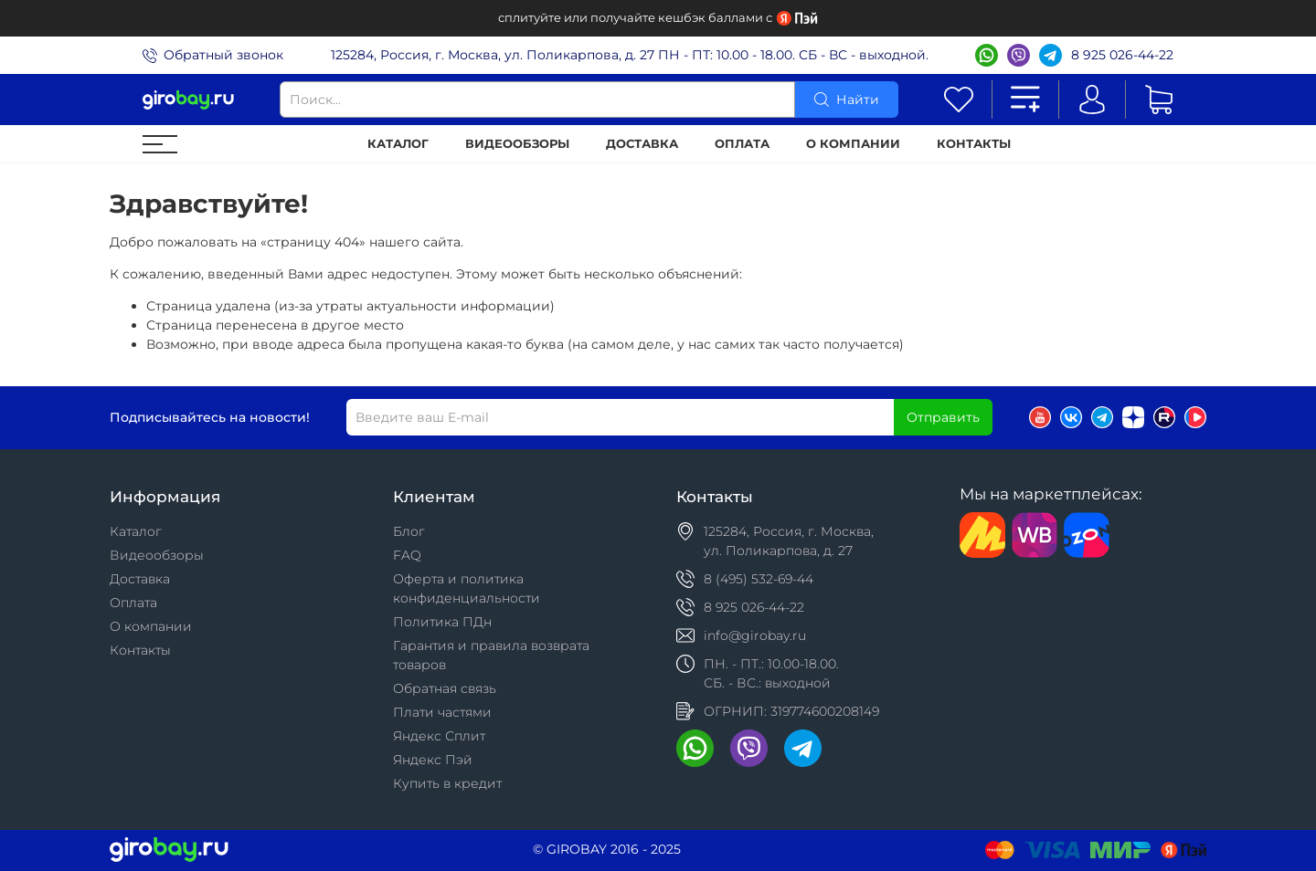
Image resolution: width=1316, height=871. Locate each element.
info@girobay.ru (755, 635)
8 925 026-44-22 (1122, 55)
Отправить (943, 417)
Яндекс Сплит (439, 736)
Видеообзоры (517, 144)
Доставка (642, 144)
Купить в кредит (447, 783)
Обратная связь (444, 688)
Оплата (742, 144)
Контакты (974, 144)
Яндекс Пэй (432, 759)
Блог (409, 531)
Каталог (398, 144)
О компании (853, 144)
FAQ (407, 555)
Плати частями (442, 712)
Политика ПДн (442, 622)
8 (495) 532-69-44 (758, 579)
